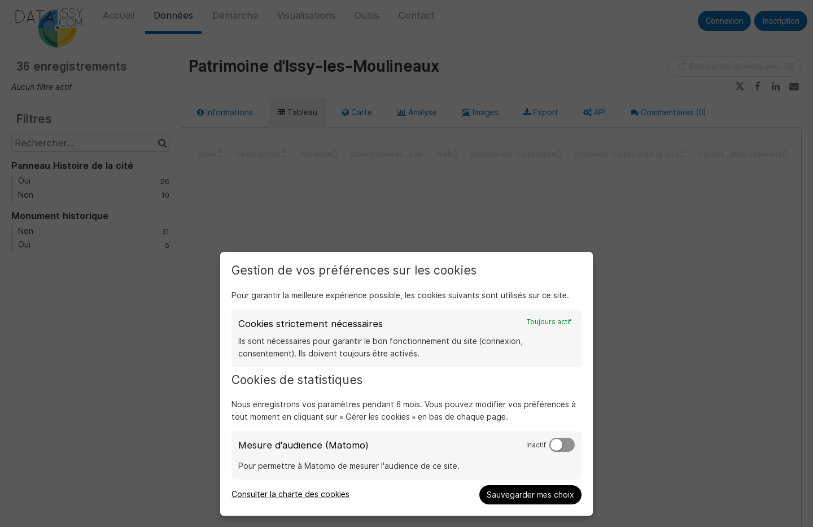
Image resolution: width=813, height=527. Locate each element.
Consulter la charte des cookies (290, 494)
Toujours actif (549, 322)
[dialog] (406, 384)
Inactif (536, 445)
